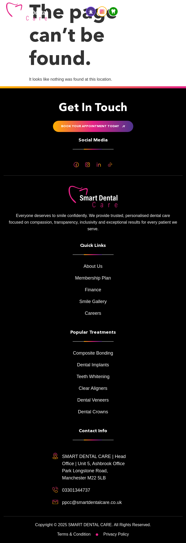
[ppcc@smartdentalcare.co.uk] (55, 502)
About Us (92, 266)
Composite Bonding (93, 353)
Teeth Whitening (93, 376)
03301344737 (76, 490)
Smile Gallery (93, 301)
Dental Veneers (93, 400)
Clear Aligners (93, 388)
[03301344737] (55, 490)
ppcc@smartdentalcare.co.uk (92, 502)
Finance (93, 289)
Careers (93, 313)
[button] (173, 11)
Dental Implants (93, 364)
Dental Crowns (93, 411)
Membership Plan (93, 278)
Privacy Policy (116, 534)
